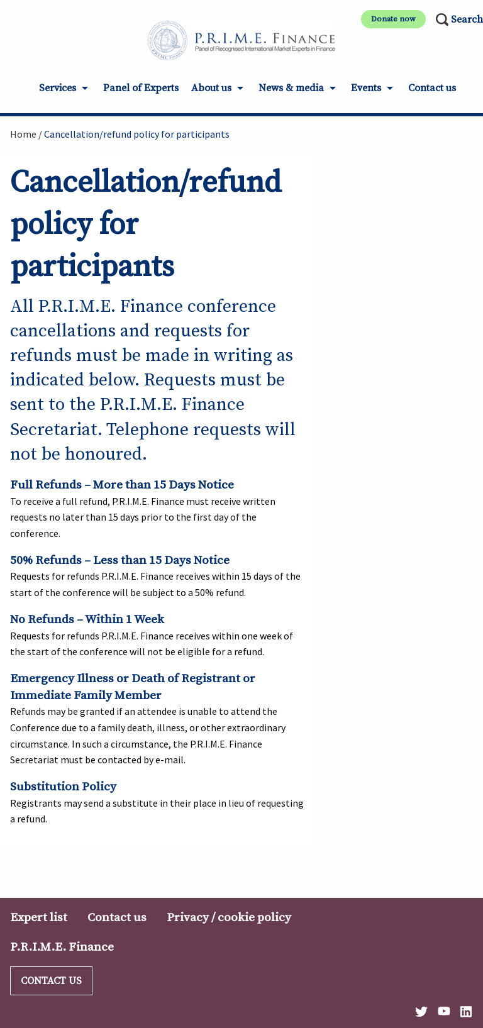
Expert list (38, 917)
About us (211, 88)
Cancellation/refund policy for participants (137, 134)
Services (57, 88)
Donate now (393, 19)
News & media (291, 88)
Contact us (432, 88)
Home (23, 134)
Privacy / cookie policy (229, 917)
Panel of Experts (141, 88)
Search (467, 19)
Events (366, 88)
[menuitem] (65, 92)
